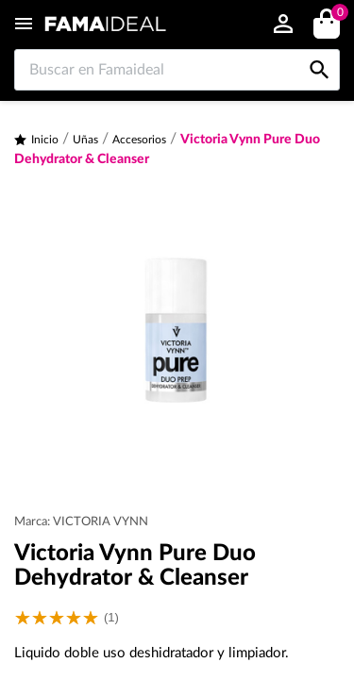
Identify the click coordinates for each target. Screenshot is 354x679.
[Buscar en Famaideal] (177, 70)
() (336, 14)
